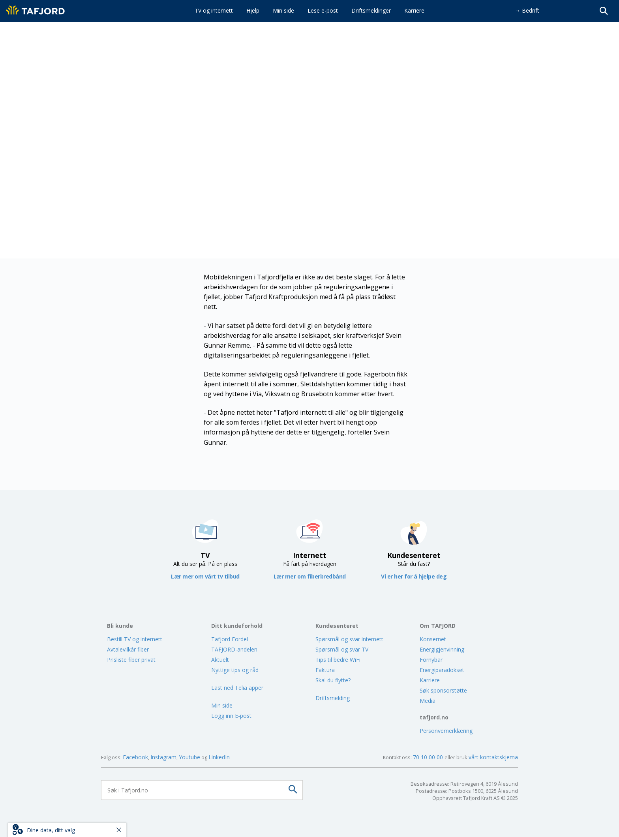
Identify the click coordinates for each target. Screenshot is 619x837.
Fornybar (431, 659)
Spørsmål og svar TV (341, 649)
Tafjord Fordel (229, 639)
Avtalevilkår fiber (128, 649)
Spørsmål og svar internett (349, 639)
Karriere (430, 680)
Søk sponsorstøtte (443, 690)
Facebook (135, 757)
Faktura (325, 670)
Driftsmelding (332, 698)
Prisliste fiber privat (131, 659)
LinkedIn (219, 757)
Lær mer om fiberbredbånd (310, 576)
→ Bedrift (527, 10)
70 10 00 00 (429, 757)
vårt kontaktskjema (493, 757)
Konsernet (433, 639)
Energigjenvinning (442, 649)
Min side (222, 705)
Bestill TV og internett (134, 639)
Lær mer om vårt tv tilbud (205, 576)
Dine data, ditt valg (51, 830)
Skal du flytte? (333, 680)
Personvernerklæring (446, 730)
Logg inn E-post (231, 715)
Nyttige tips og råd (235, 670)
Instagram (163, 757)
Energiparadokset (442, 670)
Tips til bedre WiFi (337, 659)
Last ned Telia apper (237, 687)
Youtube (189, 757)
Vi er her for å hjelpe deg (413, 576)
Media (427, 700)
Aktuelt (220, 659)
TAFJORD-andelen (234, 649)
